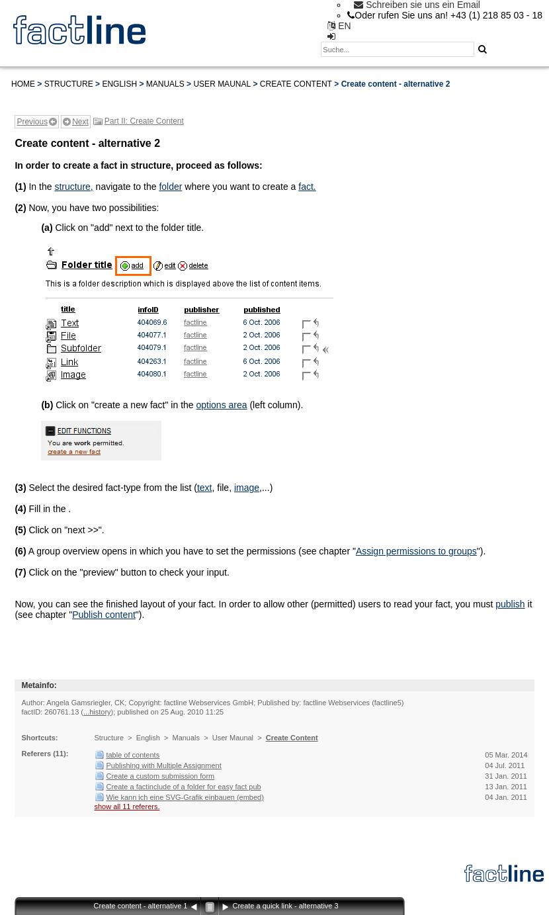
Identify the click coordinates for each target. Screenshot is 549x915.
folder (170, 186)
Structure (68, 84)
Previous (32, 121)
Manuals (165, 84)
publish (510, 604)
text (204, 487)
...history (97, 712)
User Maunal (222, 84)
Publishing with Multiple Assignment (163, 765)
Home (23, 84)
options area (221, 405)
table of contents (132, 755)
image (246, 487)
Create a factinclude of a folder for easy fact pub (183, 787)
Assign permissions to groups (416, 551)
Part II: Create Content (144, 121)
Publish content (104, 614)
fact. (307, 186)
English (119, 84)
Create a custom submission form (160, 776)
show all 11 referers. (126, 806)
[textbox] (397, 49)
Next (80, 121)
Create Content (296, 84)
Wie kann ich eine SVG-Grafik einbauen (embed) (184, 797)
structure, (73, 186)
